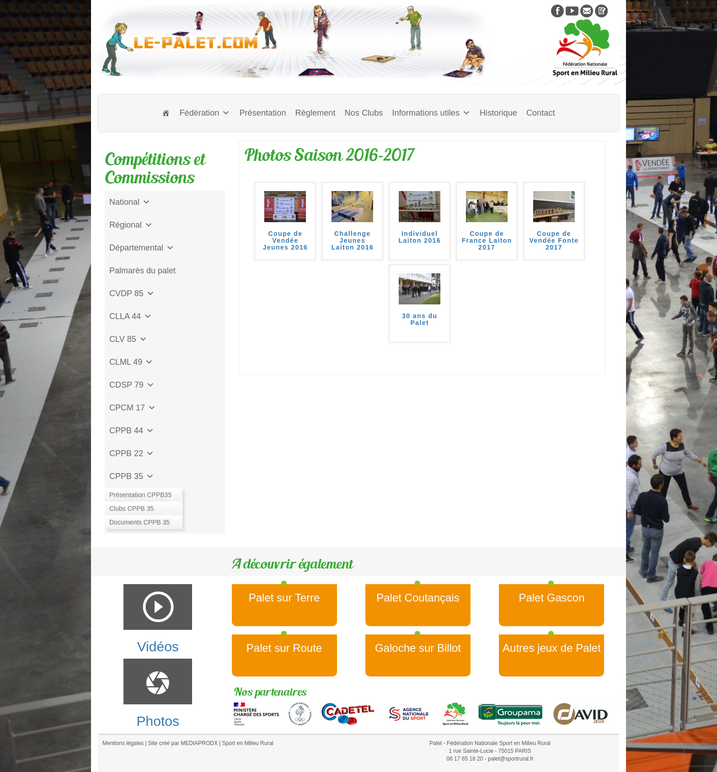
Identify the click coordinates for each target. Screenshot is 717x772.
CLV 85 (128, 339)
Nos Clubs (363, 112)
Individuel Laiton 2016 (420, 237)
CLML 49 (131, 362)
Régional (131, 224)
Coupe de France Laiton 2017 (487, 240)
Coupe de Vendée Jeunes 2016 (285, 240)
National (129, 202)
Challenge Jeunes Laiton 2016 (353, 240)
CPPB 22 (131, 453)
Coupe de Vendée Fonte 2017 (554, 240)
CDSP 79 (132, 384)
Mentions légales (123, 743)
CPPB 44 (131, 430)
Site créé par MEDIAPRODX (183, 743)
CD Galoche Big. (140, 522)
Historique (498, 112)
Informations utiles (431, 113)
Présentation (262, 112)
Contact (540, 112)
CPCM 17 (132, 407)
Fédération (204, 113)
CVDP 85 (132, 293)
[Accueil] (166, 113)
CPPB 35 (131, 476)
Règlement (315, 112)
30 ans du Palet (419, 319)
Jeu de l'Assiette (139, 499)
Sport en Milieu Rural (247, 743)
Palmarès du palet (142, 270)
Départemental (141, 247)
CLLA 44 (130, 316)
